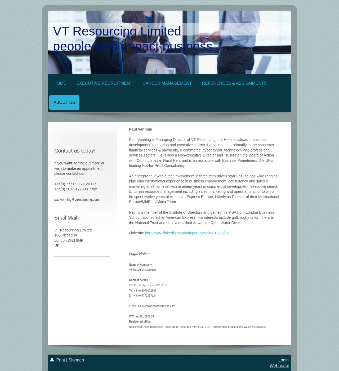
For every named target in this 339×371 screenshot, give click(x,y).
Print (58, 360)
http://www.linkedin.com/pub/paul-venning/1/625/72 (187, 233)
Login (283, 360)
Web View (279, 366)
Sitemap (76, 360)
